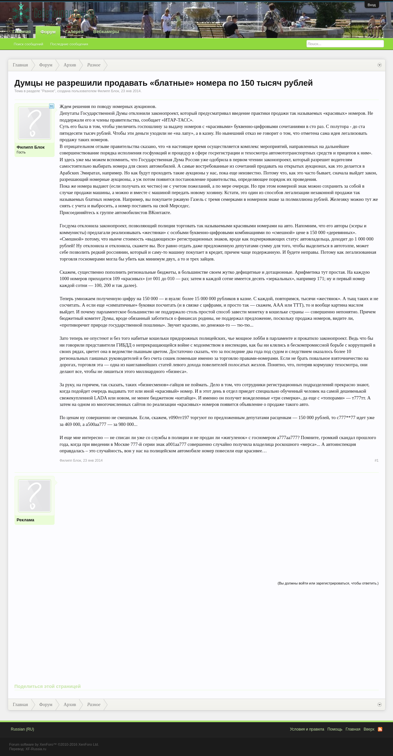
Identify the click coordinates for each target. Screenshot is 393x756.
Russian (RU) (22, 729)
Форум (48, 31)
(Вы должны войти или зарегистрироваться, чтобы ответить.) (328, 583)
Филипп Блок (108, 91)
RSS (380, 729)
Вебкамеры (106, 31)
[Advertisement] (219, 521)
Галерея (74, 31)
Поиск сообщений (28, 44)
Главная (22, 31)
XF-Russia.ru (36, 749)
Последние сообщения (69, 44)
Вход (372, 5)
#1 (376, 460)
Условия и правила (307, 729)
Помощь (334, 729)
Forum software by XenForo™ (54, 744)
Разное (48, 91)
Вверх (369, 729)
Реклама (25, 519)
